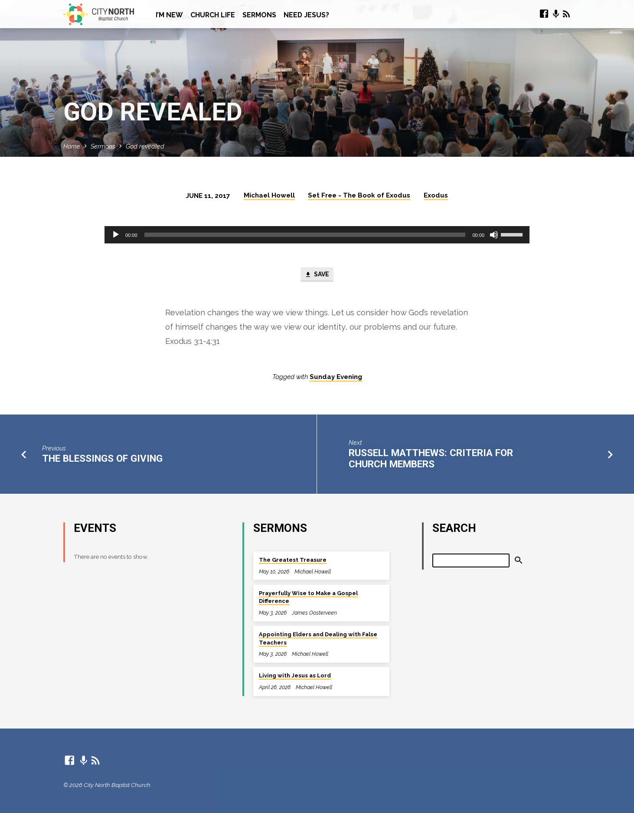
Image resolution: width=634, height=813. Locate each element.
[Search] (471, 560)
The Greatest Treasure (293, 560)
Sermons (259, 15)
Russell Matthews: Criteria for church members (431, 459)
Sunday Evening (336, 378)
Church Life (212, 15)
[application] (317, 234)
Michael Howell (269, 195)
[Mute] (494, 234)
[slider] (305, 235)
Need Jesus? (306, 15)
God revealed (145, 146)
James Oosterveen (314, 612)
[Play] (115, 234)
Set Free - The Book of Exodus (359, 195)
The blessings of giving (102, 459)
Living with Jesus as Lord (295, 676)
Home (71, 146)
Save (317, 275)
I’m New (169, 15)
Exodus (436, 195)
